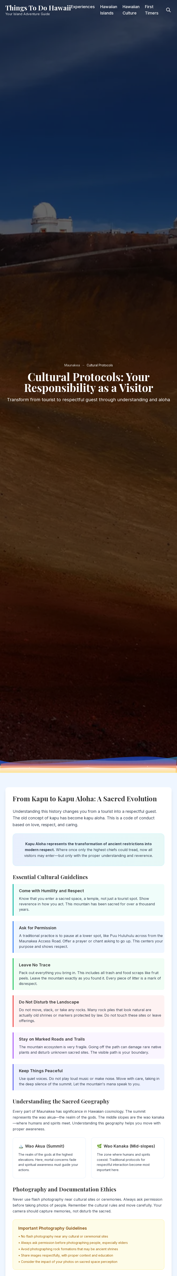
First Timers (151, 9)
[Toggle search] (168, 9)
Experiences (83, 6)
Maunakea (72, 365)
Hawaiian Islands (108, 9)
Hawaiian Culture (131, 9)
